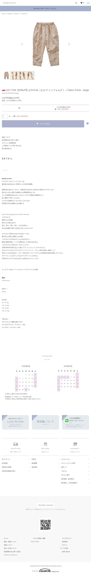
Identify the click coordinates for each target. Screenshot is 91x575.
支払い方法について (8, 548)
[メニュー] (88, 3)
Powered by (45, 570)
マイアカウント (65, 538)
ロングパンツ (26, 13)
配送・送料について (8, 541)
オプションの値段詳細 (9, 143)
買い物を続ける (7, 148)
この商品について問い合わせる (11, 146)
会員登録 (63, 541)
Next (68, 44)
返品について (6, 137)
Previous (22, 44)
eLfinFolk (10, 13)
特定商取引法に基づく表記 (10, 140)
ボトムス (18, 13)
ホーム (4, 13)
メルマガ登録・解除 (37, 538)
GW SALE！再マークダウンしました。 (45, 8)
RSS (32, 541)
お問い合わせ (64, 551)
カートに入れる (43, 124)
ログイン (63, 545)
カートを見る (64, 548)
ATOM (37, 541)
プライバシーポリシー (9, 555)
